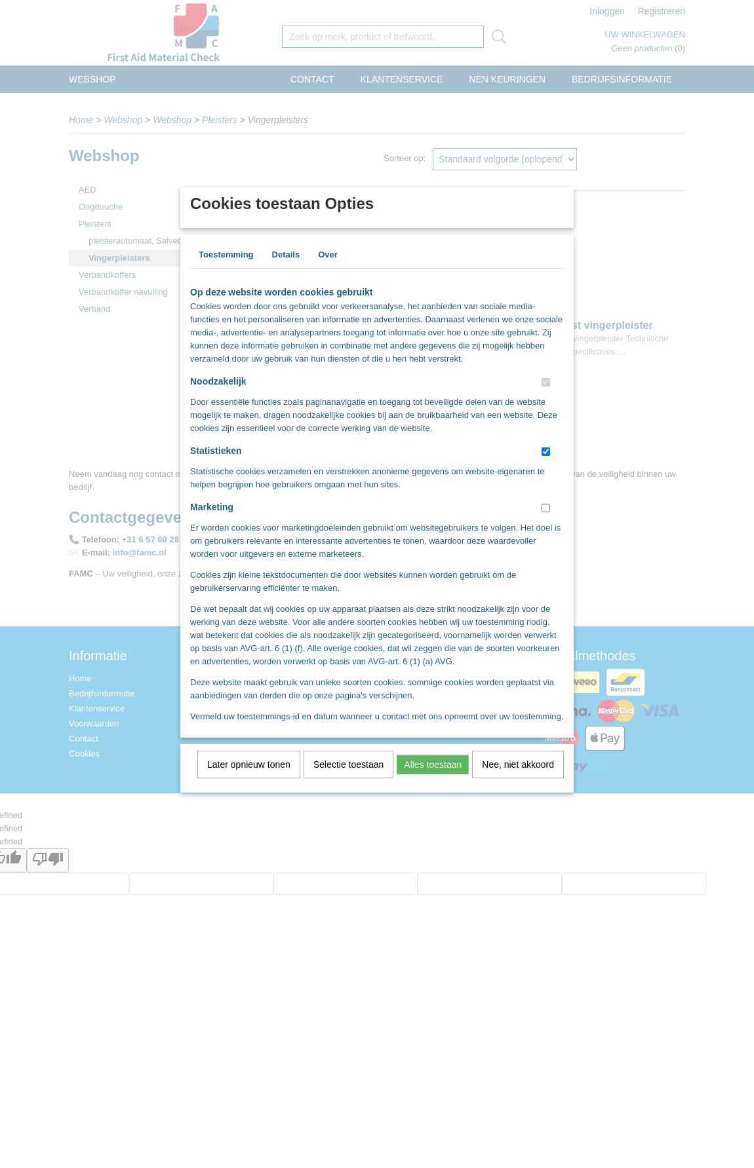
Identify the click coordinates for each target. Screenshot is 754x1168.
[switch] (546, 399)
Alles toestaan (433, 781)
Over (328, 271)
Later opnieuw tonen (248, 781)
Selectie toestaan (348, 781)
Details (286, 271)
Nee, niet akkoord (518, 781)
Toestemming (226, 271)
